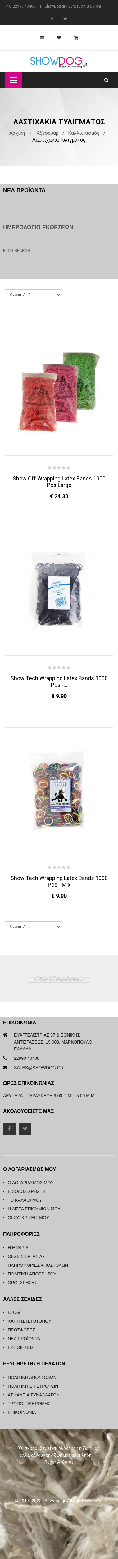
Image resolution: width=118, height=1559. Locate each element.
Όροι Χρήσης (22, 1282)
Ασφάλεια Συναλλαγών (34, 1394)
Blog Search (16, 251)
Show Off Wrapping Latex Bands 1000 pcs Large (59, 481)
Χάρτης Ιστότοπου (29, 1321)
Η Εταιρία (18, 1247)
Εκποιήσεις (21, 1347)
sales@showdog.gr (39, 1067)
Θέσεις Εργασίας (26, 1256)
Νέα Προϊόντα (24, 1338)
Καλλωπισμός (84, 133)
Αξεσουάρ (48, 133)
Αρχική (17, 133)
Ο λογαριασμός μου (30, 1182)
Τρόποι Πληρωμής (29, 1403)
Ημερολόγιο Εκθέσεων (38, 227)
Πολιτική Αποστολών (32, 1377)
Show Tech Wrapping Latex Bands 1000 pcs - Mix (59, 881)
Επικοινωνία (22, 1412)
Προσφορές (21, 1329)
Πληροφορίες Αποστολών (38, 1265)
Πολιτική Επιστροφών (33, 1386)
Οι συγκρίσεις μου (28, 1217)
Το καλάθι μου (25, 1200)
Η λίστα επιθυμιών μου (34, 1208)
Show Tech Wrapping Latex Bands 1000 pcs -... (59, 681)
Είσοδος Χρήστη (26, 1191)
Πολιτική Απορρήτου (32, 1273)
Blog (14, 1312)
